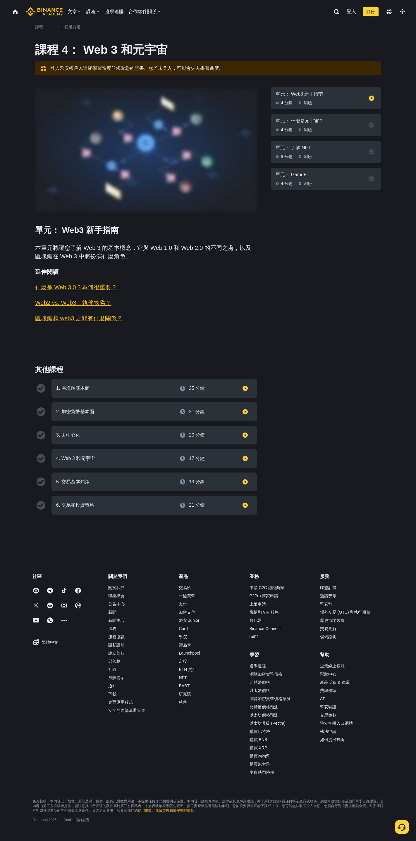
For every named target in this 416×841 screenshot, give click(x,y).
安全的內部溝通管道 (126, 710)
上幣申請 (258, 604)
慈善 (183, 702)
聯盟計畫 (328, 587)
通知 (112, 685)
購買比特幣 (260, 731)
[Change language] (389, 11)
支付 (183, 604)
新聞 (112, 612)
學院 (183, 636)
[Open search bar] (334, 11)
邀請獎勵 (328, 595)
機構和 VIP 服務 (264, 612)
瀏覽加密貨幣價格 (266, 674)
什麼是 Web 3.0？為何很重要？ (76, 287)
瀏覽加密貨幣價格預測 (270, 698)
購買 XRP (258, 747)
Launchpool (189, 653)
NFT (183, 677)
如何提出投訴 (332, 739)
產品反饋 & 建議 (335, 682)
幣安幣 (326, 604)
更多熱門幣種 (262, 772)
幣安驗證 (328, 707)
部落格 (114, 661)
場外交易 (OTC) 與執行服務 (345, 612)
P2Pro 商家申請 (264, 595)
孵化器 (256, 620)
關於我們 (116, 587)
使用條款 (145, 811)
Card (183, 628)
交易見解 (328, 628)
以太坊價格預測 (264, 715)
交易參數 (328, 715)
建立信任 (116, 653)
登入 (351, 11)
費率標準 (328, 690)
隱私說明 (116, 645)
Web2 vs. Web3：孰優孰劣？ (73, 303)
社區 (112, 669)
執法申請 (328, 731)
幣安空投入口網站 (336, 723)
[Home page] (44, 11)
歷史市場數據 (332, 620)
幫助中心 (328, 674)
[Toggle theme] (402, 12)
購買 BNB (258, 739)
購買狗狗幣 (260, 756)
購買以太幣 (260, 764)
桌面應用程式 (120, 702)
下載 (112, 694)
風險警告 (162, 811)
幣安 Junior (189, 620)
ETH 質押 (187, 669)
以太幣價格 (260, 690)
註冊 (371, 11)
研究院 (185, 694)
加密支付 (187, 612)
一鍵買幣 (187, 595)
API (323, 698)
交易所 (185, 587)
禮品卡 (185, 645)
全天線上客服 (332, 666)
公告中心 (116, 604)
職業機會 (116, 595)
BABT (184, 685)
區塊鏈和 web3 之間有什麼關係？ (79, 318)
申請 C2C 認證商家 (267, 587)
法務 (112, 628)
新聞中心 (116, 620)
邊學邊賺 (258, 666)
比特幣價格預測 (264, 707)
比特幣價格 (260, 682)
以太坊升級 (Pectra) (268, 723)
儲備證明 (328, 636)
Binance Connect (265, 628)
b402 (254, 636)
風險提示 (116, 677)
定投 (183, 661)
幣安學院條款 (183, 811)
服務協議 (116, 636)
